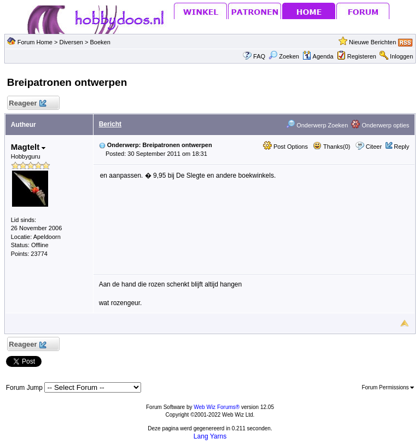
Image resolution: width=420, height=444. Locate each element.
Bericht (110, 124)
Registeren (361, 56)
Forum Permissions (387, 387)
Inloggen (401, 56)
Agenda (317, 56)
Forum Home (35, 42)
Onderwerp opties (380, 125)
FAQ (259, 56)
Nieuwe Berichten (372, 42)
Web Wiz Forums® (217, 407)
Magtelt (28, 146)
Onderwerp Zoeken (317, 125)
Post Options (285, 146)
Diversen (71, 42)
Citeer (374, 146)
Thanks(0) (331, 146)
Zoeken (284, 56)
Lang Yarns (210, 436)
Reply (401, 146)
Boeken (100, 42)
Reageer (27, 103)
